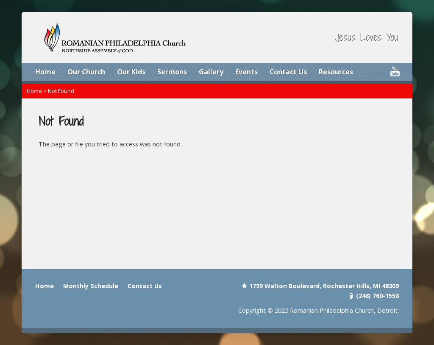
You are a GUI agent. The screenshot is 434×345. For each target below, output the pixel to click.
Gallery (211, 71)
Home (45, 71)
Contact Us (288, 71)
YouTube (395, 71)
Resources (336, 71)
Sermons (172, 71)
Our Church (86, 71)
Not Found (61, 91)
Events (246, 71)
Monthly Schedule (90, 286)
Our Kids (131, 71)
